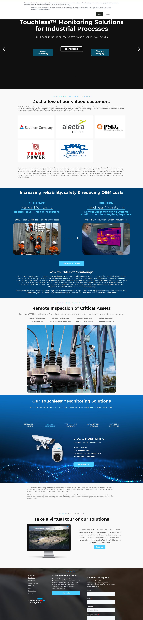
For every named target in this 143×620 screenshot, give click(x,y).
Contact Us (32, 591)
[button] (4, 49)
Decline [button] (108, 14)
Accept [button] (99, 14)
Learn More (83, 464)
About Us (31, 585)
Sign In (30, 593)
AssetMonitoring (43, 52)
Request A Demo (71, 263)
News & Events (33, 583)
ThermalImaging (100, 52)
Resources (32, 580)
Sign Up (99, 547)
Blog (29, 588)
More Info (66, 593)
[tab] (29, 425)
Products (31, 575)
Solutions (31, 578)
